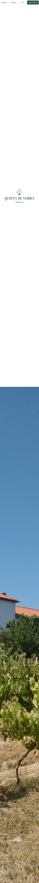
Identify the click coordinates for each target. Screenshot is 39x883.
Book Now (33, 2)
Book (14, 2)
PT (23, 2)
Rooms (4, 2)
